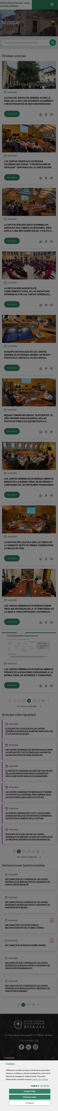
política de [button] (40, 1079)
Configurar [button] (37, 1103)
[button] (42, 1086)
